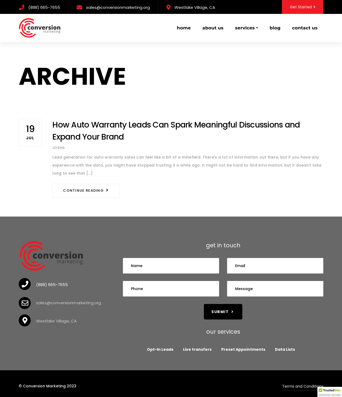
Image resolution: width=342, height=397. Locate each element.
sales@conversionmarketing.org (118, 7)
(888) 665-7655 (44, 7)
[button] (329, 392)
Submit (222, 311)
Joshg (58, 147)
